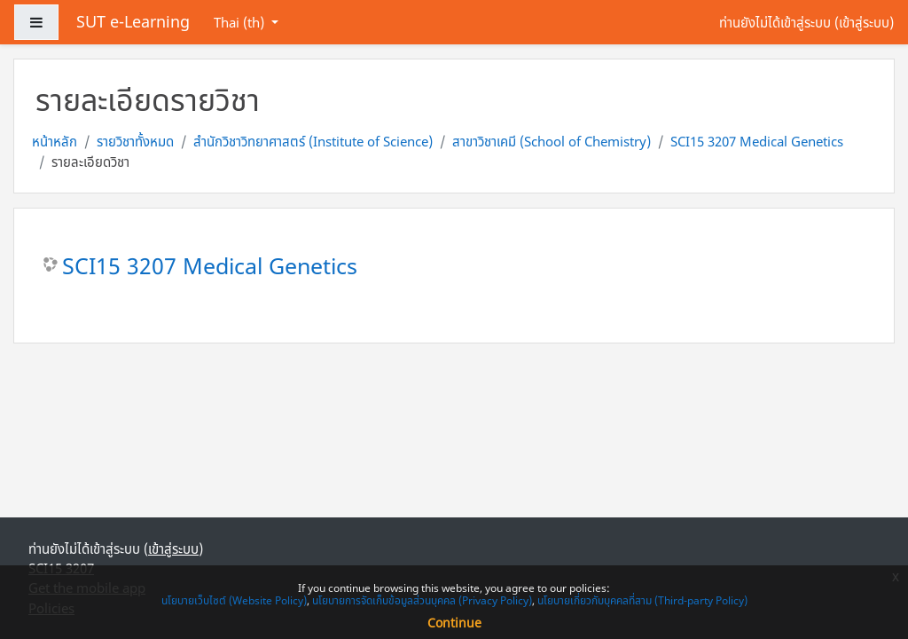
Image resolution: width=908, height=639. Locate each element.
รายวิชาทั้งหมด (135, 141)
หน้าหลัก (54, 141)
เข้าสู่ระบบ (864, 22)
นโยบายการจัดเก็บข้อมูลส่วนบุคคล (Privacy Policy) (422, 600)
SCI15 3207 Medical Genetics (756, 141)
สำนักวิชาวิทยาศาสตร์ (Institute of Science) (313, 141)
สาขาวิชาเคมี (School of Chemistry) (551, 141)
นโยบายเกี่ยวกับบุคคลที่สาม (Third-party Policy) (642, 600)
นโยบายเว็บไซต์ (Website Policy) (234, 600)
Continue (454, 622)
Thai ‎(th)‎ (241, 22)
